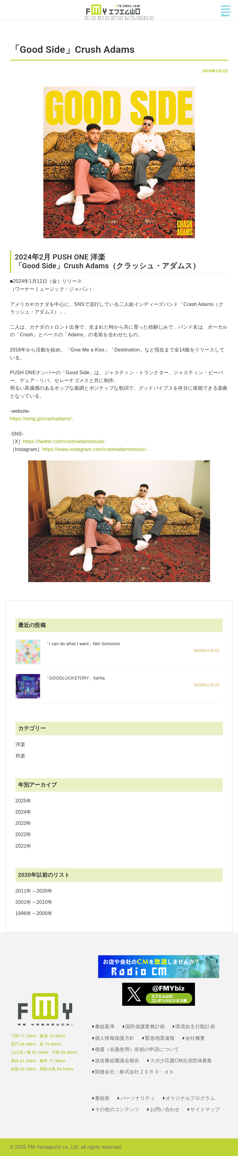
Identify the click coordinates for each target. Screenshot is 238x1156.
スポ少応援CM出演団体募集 (181, 1060)
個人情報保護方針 (115, 1038)
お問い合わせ (165, 1109)
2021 (21, 846)
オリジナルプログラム (190, 1098)
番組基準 (105, 1026)
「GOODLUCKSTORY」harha (75, 678)
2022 (21, 834)
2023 (21, 823)
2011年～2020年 (34, 890)
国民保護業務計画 (145, 1026)
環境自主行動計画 (195, 1026)
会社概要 (195, 1038)
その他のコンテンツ (117, 1109)
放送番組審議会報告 (117, 1060)
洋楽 (20, 744)
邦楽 (20, 755)
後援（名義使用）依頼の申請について (137, 1049)
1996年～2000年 (34, 913)
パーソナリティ (137, 1098)
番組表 (102, 1098)
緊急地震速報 (160, 1038)
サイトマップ (205, 1109)
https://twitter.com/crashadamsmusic (64, 441)
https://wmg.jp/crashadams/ (41, 418)
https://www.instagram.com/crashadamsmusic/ (94, 449)
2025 (21, 800)
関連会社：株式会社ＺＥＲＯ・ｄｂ (134, 1071)
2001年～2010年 (34, 902)
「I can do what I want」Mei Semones (82, 643)
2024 (21, 812)
